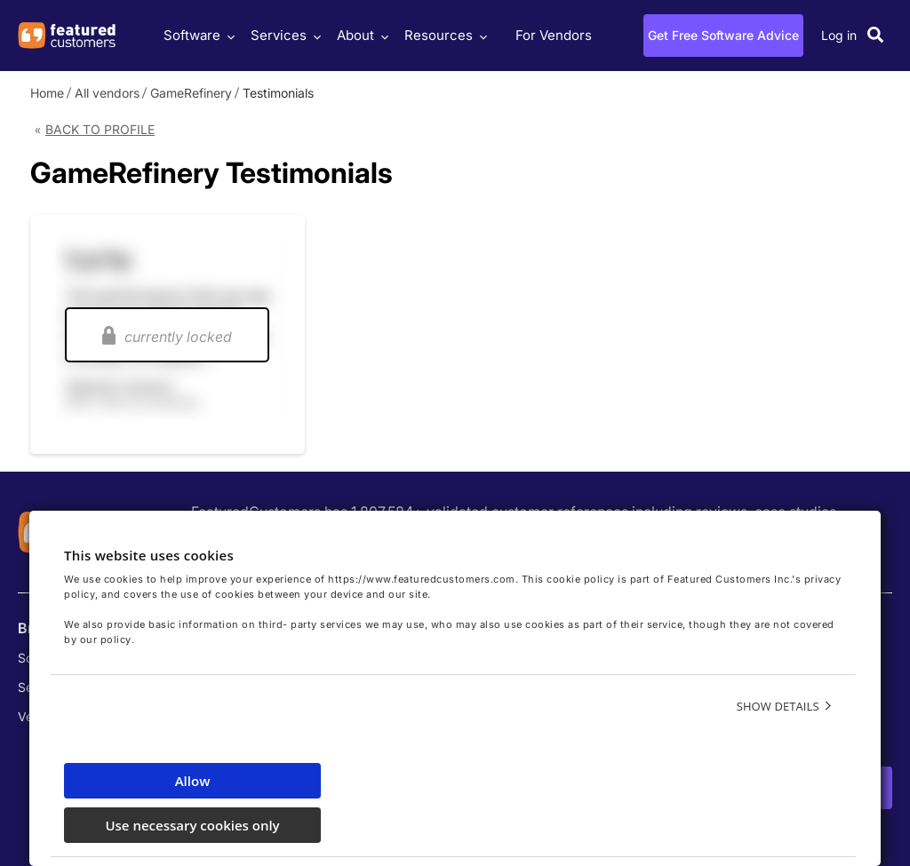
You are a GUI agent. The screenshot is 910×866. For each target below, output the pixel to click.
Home (47, 92)
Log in (839, 35)
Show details (778, 706)
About (360, 35)
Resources (443, 35)
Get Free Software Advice (723, 35)
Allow (193, 781)
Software (197, 35)
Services (283, 35)
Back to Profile (100, 129)
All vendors (107, 92)
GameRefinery (191, 92)
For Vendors (553, 35)
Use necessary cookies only (192, 825)
